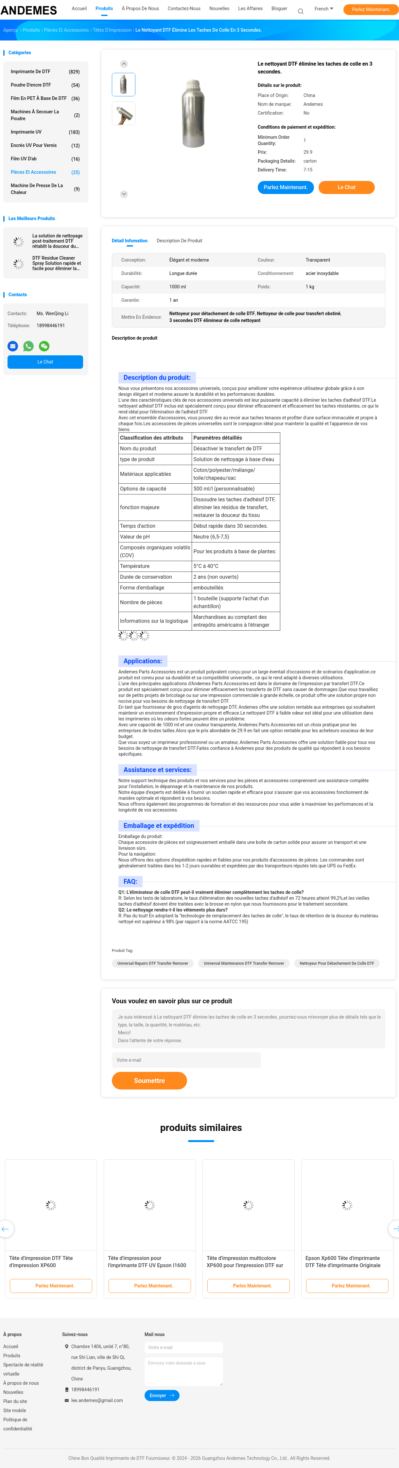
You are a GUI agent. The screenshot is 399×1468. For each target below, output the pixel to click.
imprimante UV (45, 132)
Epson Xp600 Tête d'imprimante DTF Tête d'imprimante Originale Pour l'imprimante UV (343, 1265)
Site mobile (14, 1410)
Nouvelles (13, 1392)
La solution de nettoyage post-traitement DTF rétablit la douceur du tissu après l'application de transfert (57, 241)
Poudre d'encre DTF (45, 85)
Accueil (10, 1346)
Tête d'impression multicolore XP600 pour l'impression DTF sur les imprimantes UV (245, 1265)
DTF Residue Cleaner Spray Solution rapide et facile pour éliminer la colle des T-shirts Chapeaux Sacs (56, 263)
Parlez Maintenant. (371, 9)
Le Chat (45, 361)
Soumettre (149, 1081)
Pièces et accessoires (45, 172)
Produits (11, 1355)
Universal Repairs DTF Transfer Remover (152, 963)
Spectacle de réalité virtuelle (23, 1369)
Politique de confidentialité (17, 1424)
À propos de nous (21, 1383)
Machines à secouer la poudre (45, 115)
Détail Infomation (129, 240)
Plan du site (15, 1401)
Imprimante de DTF (45, 72)
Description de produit (179, 240)
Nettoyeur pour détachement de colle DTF (337, 963)
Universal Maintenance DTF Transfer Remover (244, 963)
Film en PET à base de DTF (45, 98)
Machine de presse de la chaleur (45, 189)
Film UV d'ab (45, 159)
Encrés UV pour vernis (45, 145)
